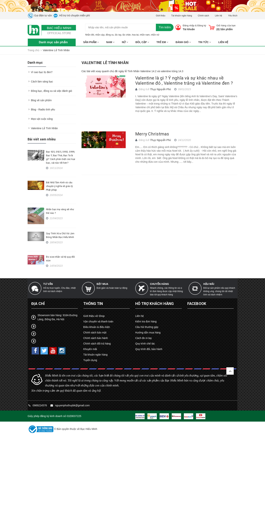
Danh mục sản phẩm (53, 42)
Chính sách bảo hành (95, 338)
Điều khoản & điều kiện (96, 327)
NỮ (125, 42)
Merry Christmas (152, 134)
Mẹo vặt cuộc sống (42, 118)
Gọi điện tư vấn (40, 15)
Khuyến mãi (90, 349)
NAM (110, 42)
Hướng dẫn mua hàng (147, 332)
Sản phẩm (91, 42)
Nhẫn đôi (89, 34)
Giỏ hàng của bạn (226, 25)
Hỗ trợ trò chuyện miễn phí (71, 15)
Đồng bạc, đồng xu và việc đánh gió (51, 90)
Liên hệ (218, 15)
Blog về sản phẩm (41, 100)
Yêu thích (232, 15)
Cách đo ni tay (143, 338)
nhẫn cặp (100, 34)
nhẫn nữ (155, 34)
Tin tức (204, 42)
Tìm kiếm (165, 27)
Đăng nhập (188, 25)
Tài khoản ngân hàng (181, 15)
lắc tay (118, 34)
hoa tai (135, 34)
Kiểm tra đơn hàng (146, 321)
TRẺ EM (162, 42)
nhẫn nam (145, 34)
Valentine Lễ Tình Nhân (44, 128)
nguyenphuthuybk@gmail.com (72, 405)
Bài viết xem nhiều (42, 139)
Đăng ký (201, 25)
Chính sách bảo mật (95, 332)
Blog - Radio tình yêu (43, 109)
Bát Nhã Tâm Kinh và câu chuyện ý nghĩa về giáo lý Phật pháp (59, 186)
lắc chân (126, 34)
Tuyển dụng (90, 360)
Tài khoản (189, 29)
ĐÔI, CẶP (142, 42)
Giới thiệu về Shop (94, 315)
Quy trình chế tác (145, 343)
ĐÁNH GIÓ (183, 42)
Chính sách (203, 15)
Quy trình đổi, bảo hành (148, 349)
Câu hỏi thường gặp (146, 327)
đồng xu (110, 34)
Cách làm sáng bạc (42, 81)
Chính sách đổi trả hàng (97, 343)
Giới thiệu (160, 15)
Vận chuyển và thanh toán (98, 321)
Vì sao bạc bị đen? (41, 72)
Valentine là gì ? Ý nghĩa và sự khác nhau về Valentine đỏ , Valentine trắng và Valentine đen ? (184, 80)
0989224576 (40, 405)
